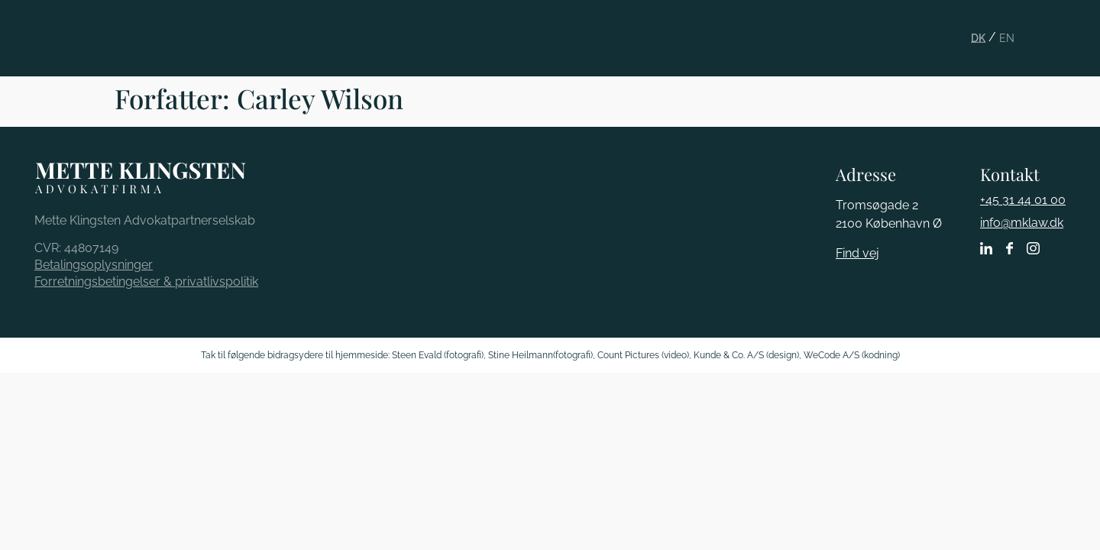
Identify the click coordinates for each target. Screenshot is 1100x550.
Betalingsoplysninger (93, 264)
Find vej (857, 253)
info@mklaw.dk (1021, 222)
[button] (1059, 26)
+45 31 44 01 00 (1023, 199)
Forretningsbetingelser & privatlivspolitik (146, 281)
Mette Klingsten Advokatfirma (108, 46)
